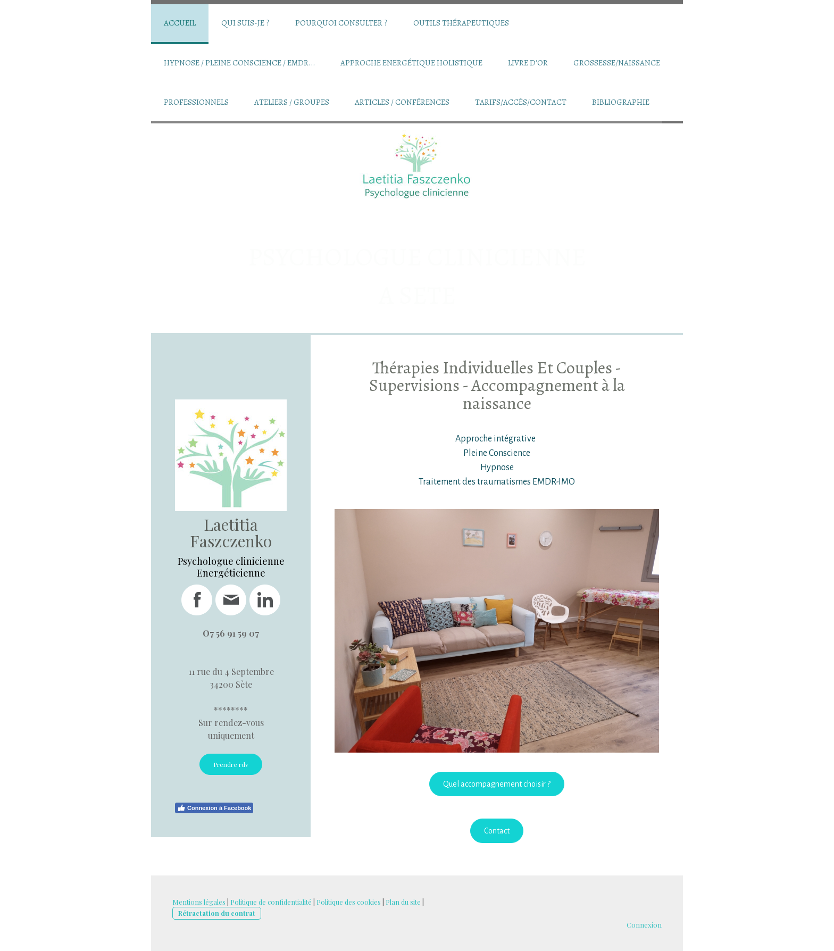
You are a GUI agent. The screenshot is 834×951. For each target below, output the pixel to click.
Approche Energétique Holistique (411, 62)
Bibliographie (620, 102)
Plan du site (403, 901)
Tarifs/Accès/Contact (520, 102)
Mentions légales (199, 901)
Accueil (180, 23)
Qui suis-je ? (245, 23)
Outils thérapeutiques (461, 23)
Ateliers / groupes (291, 102)
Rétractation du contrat (216, 912)
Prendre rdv (230, 764)
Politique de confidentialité (271, 901)
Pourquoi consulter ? (341, 23)
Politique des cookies (348, 901)
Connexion (644, 924)
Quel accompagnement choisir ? (497, 784)
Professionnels (196, 102)
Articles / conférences (402, 102)
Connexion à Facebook (214, 808)
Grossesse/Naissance (616, 62)
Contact (497, 831)
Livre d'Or (528, 62)
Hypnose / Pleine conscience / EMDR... (239, 62)
